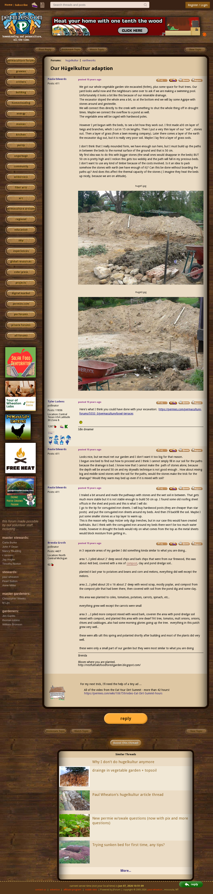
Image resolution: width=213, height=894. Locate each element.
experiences (21, 251)
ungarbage (21, 156)
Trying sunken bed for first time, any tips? (128, 845)
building (21, 92)
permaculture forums (21, 60)
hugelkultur (72, 60)
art (21, 198)
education (21, 229)
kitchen (21, 134)
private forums (20, 325)
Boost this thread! (125, 743)
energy (21, 113)
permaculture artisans (21, 208)
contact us (40, 889)
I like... (51, 433)
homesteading (21, 103)
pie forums (21, 314)
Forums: (56, 60)
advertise (55, 889)
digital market (21, 293)
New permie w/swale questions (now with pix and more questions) (140, 820)
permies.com (21, 303)
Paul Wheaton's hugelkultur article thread (128, 794)
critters (21, 82)
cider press (21, 272)
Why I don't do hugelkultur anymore (123, 762)
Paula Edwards (57, 79)
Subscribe (21, 4)
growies (21, 71)
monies (21, 124)
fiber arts (21, 187)
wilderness (21, 177)
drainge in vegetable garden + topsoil (124, 770)
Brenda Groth (57, 542)
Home (8, 4)
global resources (20, 261)
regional (21, 219)
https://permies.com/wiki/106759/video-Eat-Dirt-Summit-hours (123, 693)
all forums (21, 335)
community (21, 166)
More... (125, 871)
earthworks (89, 60)
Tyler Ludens (56, 401)
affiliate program (72, 889)
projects (21, 282)
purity (21, 145)
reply (125, 718)
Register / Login (198, 5)
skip (20, 240)
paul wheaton (154, 889)
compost (132, 563)
